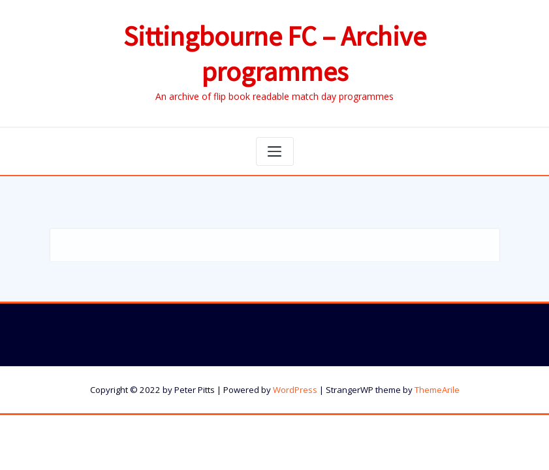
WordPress (295, 390)
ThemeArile (437, 390)
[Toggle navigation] (275, 151)
